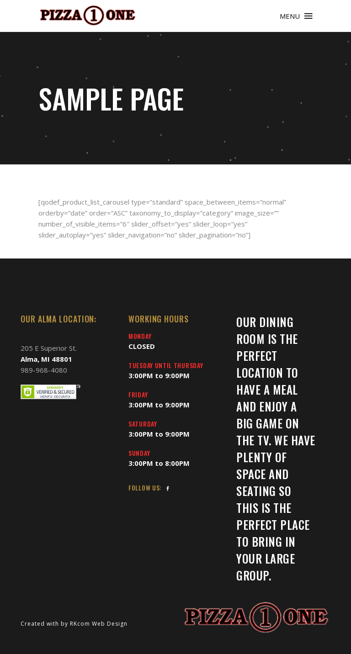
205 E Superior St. (49, 348)
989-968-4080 (44, 369)
